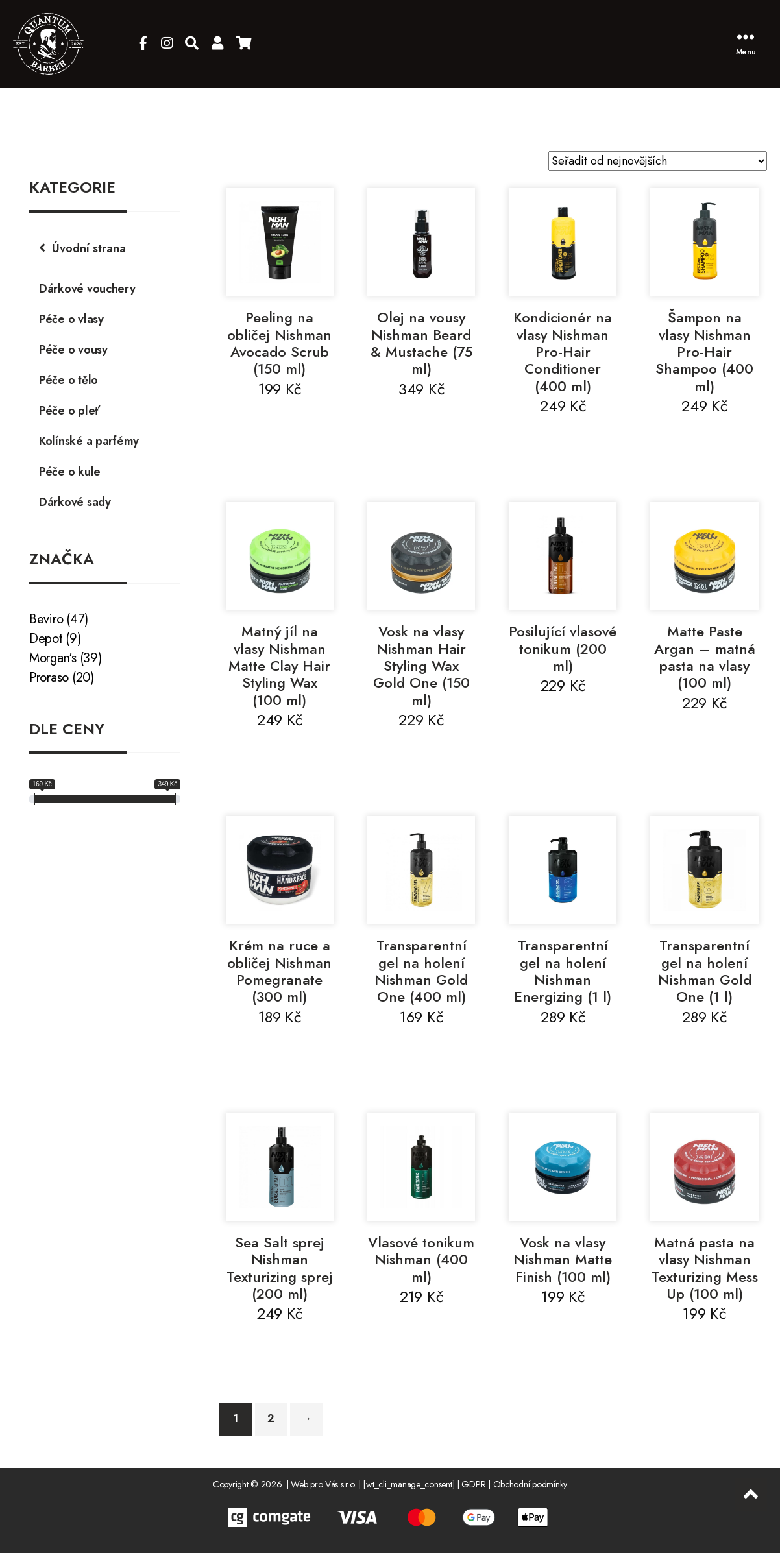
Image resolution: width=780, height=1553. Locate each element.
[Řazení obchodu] (657, 161)
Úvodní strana (89, 248)
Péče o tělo (68, 380)
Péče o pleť (69, 410)
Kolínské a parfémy (89, 441)
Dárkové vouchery (87, 288)
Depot (46, 638)
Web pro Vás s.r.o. (323, 1484)
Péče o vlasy (71, 319)
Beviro (46, 619)
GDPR (473, 1484)
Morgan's (53, 658)
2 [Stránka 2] (270, 1418)
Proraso (49, 677)
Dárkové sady (75, 502)
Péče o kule (70, 471)
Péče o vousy (73, 349)
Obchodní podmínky (530, 1484)
